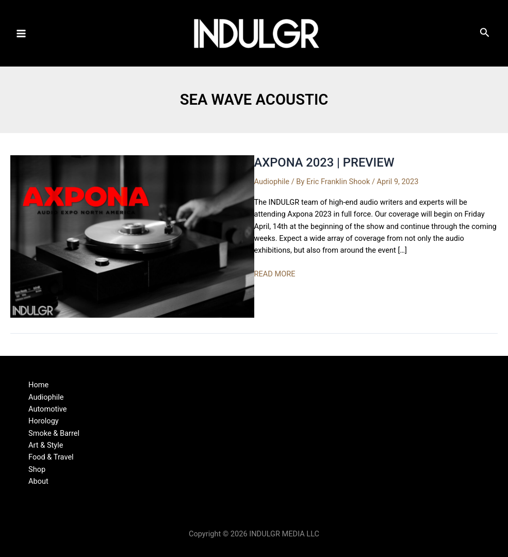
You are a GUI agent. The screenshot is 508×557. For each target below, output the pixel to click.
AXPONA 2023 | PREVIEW (324, 162)
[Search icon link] (485, 34)
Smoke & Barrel (53, 433)
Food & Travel (51, 457)
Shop (36, 469)
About (38, 481)
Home (38, 384)
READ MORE (275, 274)
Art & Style (45, 445)
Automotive (47, 409)
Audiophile (272, 181)
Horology (43, 420)
